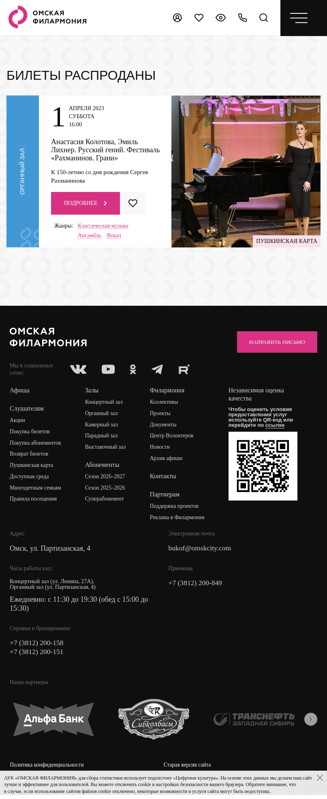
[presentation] (310, 722)
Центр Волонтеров (172, 438)
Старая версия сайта (188, 768)
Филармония (168, 391)
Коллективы (165, 404)
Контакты (163, 478)
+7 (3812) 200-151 (37, 654)
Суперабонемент (105, 501)
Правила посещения (34, 501)
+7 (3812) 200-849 (196, 586)
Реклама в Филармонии (178, 519)
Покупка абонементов (36, 444)
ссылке (276, 427)
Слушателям (27, 410)
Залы (92, 391)
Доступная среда (30, 478)
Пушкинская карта (32, 467)
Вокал (115, 236)
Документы (164, 426)
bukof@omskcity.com (201, 551)
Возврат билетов (29, 456)
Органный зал (102, 415)
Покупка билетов (30, 433)
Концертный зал (105, 404)
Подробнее (85, 203)
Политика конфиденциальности (48, 768)
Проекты (161, 415)
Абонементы (102, 466)
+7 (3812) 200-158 (37, 645)
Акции (18, 422)
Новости (160, 449)
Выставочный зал (106, 449)
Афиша (20, 391)
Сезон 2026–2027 (106, 478)
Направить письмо (274, 343)
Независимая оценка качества (258, 395)
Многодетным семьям (36, 490)
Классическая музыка (104, 226)
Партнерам (165, 496)
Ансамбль (90, 236)
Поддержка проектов (175, 508)
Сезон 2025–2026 (106, 490)
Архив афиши (167, 460)
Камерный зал (102, 426)
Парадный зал (102, 438)
